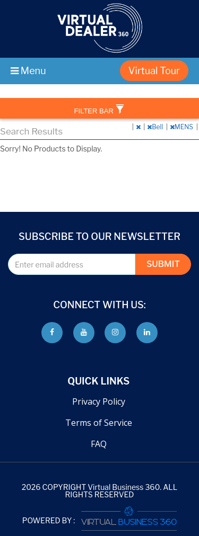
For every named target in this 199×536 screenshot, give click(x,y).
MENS (182, 127)
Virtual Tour (154, 70)
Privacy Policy (98, 401)
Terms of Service (98, 422)
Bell (156, 127)
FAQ (99, 444)
